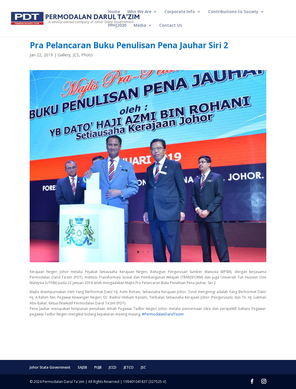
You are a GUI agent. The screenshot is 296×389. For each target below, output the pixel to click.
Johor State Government (50, 367)
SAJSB (82, 367)
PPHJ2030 (117, 25)
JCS (76, 55)
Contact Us (170, 25)
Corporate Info (179, 12)
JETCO (129, 367)
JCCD (112, 367)
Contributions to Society (233, 12)
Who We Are (139, 12)
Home (114, 12)
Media (140, 25)
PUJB (98, 367)
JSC (143, 367)
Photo (87, 55)
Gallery (64, 55)
